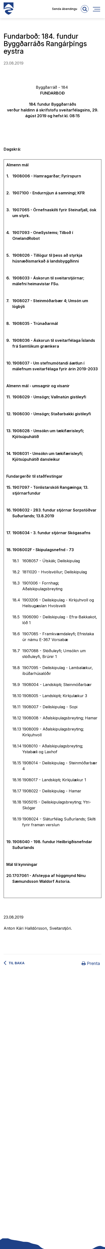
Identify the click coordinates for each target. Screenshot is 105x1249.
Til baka (17, 963)
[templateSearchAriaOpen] (85, 9)
